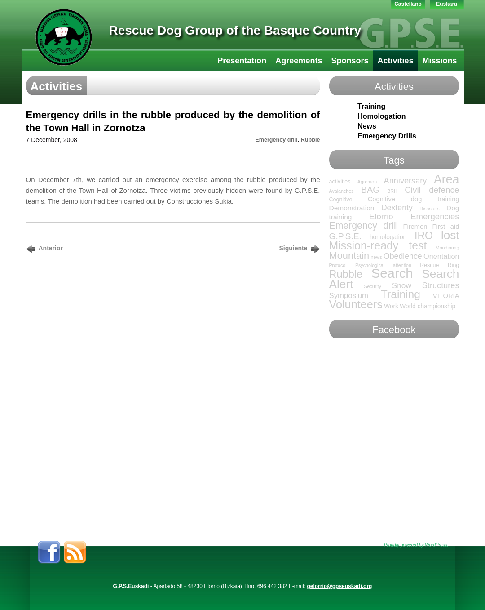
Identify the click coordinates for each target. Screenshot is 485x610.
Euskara (446, 4)
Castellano (408, 4)
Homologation (381, 116)
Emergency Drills (386, 136)
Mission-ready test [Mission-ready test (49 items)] (378, 245)
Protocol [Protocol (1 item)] (338, 265)
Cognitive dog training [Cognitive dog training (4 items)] (413, 199)
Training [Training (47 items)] (400, 294)
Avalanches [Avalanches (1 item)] (341, 191)
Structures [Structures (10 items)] (440, 285)
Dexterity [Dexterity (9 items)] (397, 207)
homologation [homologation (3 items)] (388, 237)
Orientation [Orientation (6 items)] (441, 256)
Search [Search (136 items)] (392, 273)
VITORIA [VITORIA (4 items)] (446, 295)
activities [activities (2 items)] (340, 181)
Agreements (298, 60)
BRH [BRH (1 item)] (392, 191)
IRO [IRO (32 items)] (423, 235)
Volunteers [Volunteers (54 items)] (356, 304)
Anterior (51, 248)
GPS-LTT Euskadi (64, 37)
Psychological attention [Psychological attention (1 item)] (383, 265)
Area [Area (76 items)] (446, 179)
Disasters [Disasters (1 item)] (429, 208)
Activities (395, 60)
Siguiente (293, 248)
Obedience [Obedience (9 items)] (403, 256)
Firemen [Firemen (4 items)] (415, 226)
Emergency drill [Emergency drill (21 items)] (363, 225)
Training (371, 106)
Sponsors (349, 60)
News (366, 126)
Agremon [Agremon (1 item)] (367, 181)
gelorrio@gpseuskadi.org (339, 586)
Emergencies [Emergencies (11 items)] (434, 216)
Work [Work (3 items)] (391, 306)
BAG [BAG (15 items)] (370, 190)
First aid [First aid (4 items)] (445, 226)
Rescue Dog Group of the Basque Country (235, 30)
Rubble (310, 140)
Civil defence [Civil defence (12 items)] (432, 190)
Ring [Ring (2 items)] (453, 265)
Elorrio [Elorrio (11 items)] (381, 216)
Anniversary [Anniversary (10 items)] (405, 180)
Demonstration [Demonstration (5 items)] (352, 208)
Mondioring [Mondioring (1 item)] (447, 247)
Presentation (241, 60)
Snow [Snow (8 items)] (401, 285)
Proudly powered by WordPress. (416, 545)
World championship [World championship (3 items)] (427, 306)
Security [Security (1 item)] (372, 286)
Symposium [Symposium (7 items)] (349, 295)
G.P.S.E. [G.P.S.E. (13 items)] (345, 236)
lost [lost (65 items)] (450, 235)
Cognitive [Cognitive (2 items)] (341, 199)
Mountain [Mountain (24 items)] (349, 255)
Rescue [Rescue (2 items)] (429, 265)
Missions (439, 60)
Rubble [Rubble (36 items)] (346, 274)
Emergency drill (276, 140)
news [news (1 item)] (376, 257)
